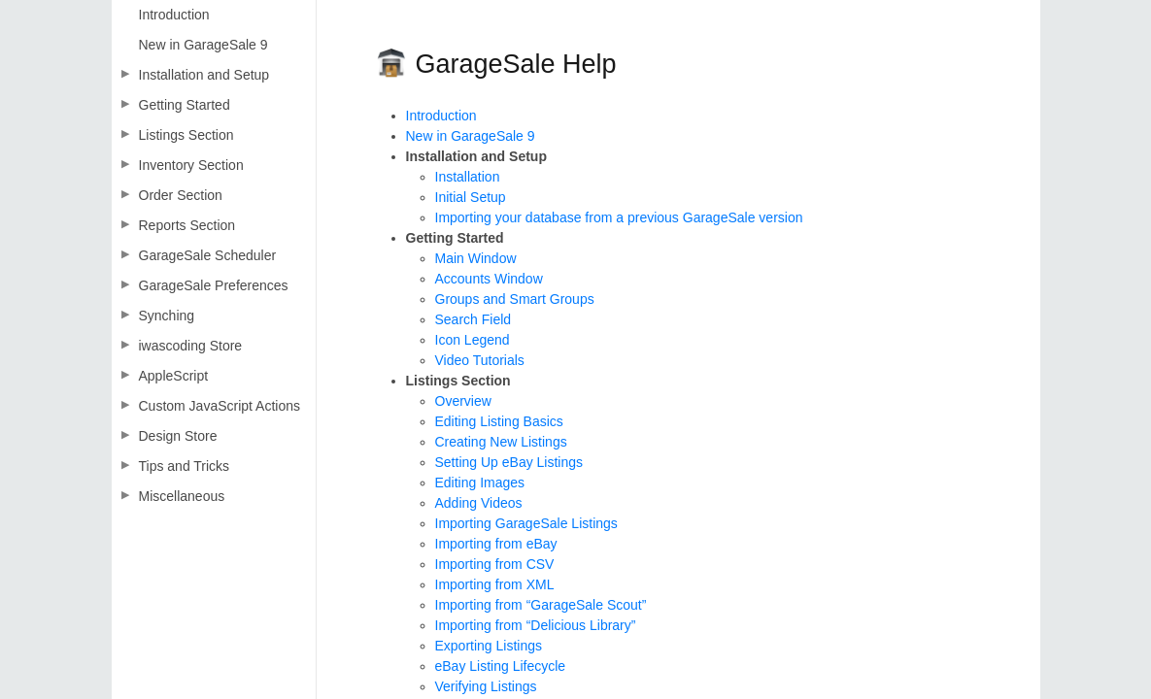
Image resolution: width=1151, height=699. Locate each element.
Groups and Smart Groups (514, 299)
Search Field (473, 319)
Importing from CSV (495, 564)
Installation (467, 176)
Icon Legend (472, 340)
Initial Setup (470, 197)
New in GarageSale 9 (470, 136)
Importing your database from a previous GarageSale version (619, 217)
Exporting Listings (489, 645)
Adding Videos (479, 503)
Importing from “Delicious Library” (535, 625)
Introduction (441, 115)
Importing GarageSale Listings (526, 523)
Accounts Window (489, 278)
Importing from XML (495, 584)
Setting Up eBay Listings (509, 462)
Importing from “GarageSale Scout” (541, 605)
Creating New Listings (501, 441)
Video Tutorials (480, 360)
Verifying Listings (486, 686)
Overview (463, 401)
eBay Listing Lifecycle (500, 666)
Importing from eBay (496, 543)
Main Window (476, 258)
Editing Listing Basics (499, 421)
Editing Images (480, 482)
